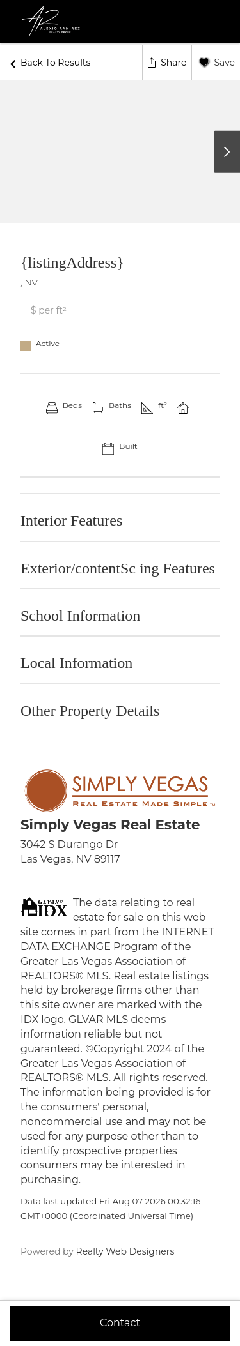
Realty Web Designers (124, 1251)
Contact (120, 1323)
